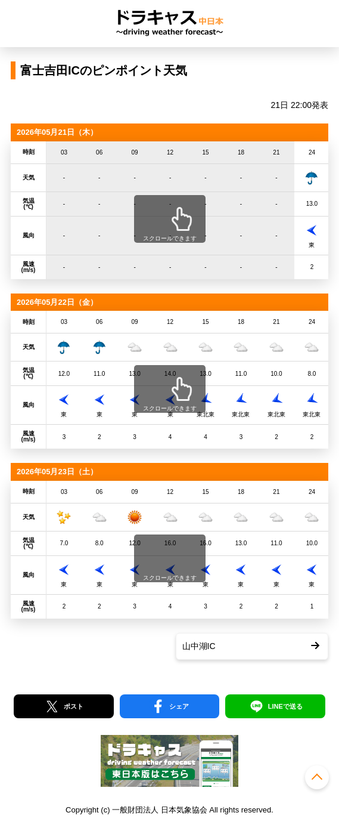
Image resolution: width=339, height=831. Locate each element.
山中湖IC (199, 646)
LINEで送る (285, 706)
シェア (179, 706)
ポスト (73, 706)
